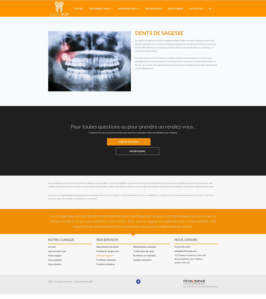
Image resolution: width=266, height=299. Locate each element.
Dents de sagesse (104, 243)
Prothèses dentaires (106, 248)
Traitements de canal (143, 239)
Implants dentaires (142, 248)
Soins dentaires (127, 8)
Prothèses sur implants (144, 243)
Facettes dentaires (105, 252)
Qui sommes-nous (99, 8)
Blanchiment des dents (107, 235)
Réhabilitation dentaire (144, 235)
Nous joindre (175, 8)
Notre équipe (54, 243)
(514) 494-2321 (182, 235)
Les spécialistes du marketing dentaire (200, 275)
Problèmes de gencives (107, 239)
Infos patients (153, 8)
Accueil (78, 8)
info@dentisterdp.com (185, 239)
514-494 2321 (196, 8)
